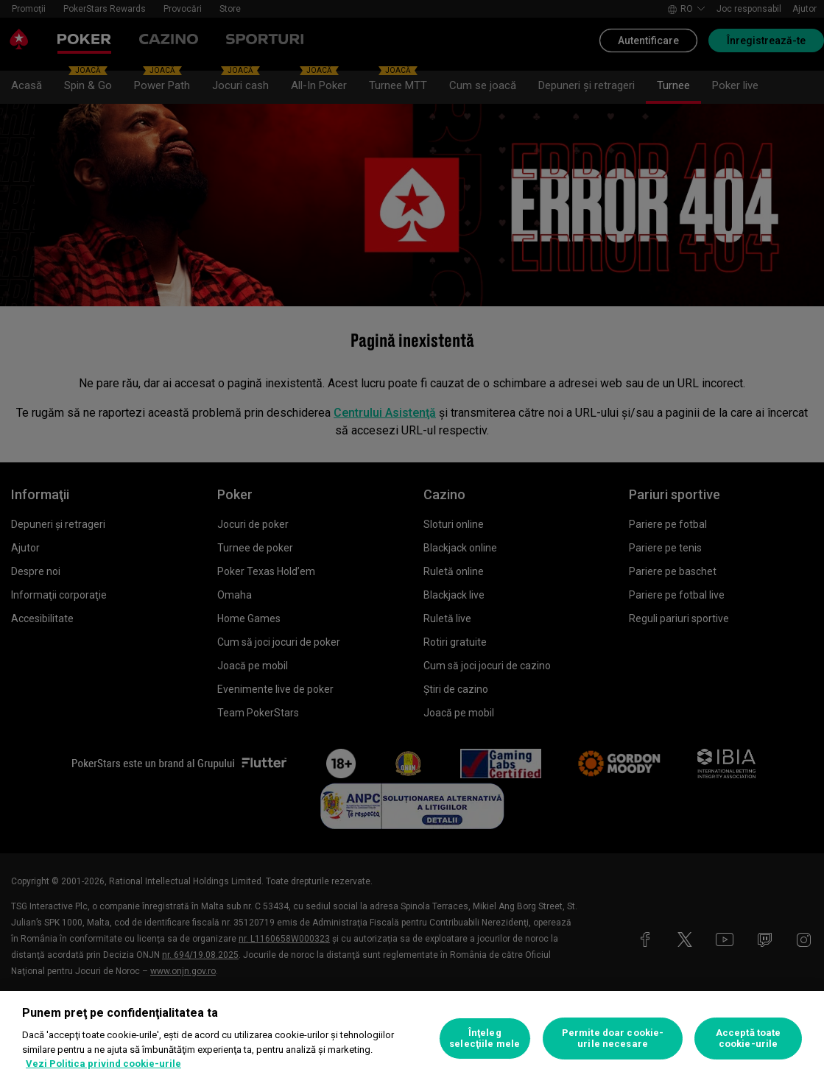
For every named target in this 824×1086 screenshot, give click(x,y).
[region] (412, 1038)
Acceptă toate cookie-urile (748, 1038)
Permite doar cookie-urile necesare (613, 1038)
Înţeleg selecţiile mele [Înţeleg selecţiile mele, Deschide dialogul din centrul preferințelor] (484, 1038)
